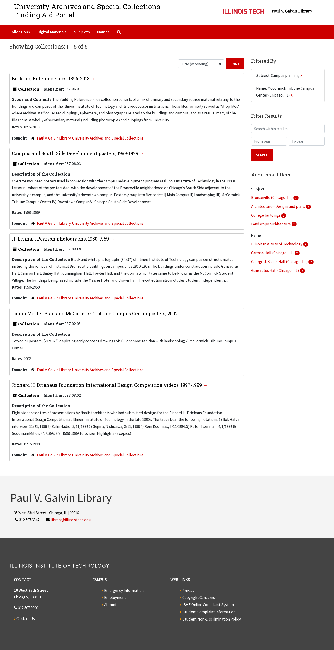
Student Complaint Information (208, 611)
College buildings (266, 215)
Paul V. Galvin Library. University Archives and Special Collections (90, 138)
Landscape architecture (271, 224)
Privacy (188, 590)
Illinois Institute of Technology (277, 244)
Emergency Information (124, 590)
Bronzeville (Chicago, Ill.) (272, 197)
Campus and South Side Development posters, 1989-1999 (75, 153)
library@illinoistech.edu (71, 519)
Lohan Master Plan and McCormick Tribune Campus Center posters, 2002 (95, 313)
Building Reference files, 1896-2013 (51, 78)
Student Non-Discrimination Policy (211, 619)
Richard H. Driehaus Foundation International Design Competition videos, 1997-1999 (107, 385)
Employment (115, 597)
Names (103, 32)
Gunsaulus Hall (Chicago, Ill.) (275, 270)
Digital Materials (52, 32)
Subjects (82, 32)
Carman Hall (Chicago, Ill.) (273, 252)
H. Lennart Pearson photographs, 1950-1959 (61, 239)
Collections (19, 32)
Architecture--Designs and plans (278, 206)
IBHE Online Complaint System (208, 604)
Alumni (110, 604)
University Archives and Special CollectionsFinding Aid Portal (87, 10)
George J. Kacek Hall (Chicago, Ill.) (279, 261)
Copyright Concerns (198, 597)
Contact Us (25, 618)
